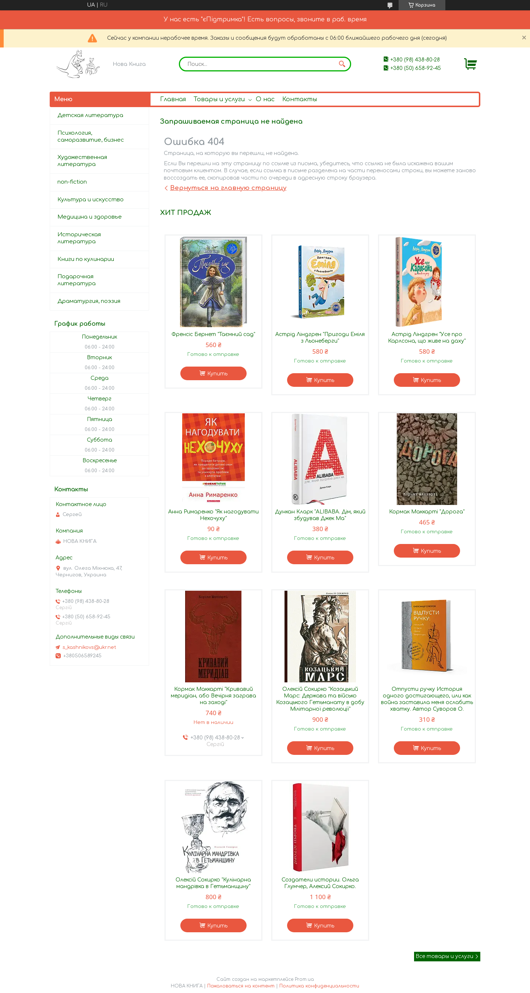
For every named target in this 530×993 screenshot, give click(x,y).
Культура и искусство (90, 200)
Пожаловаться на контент (241, 986)
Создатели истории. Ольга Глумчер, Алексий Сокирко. (320, 883)
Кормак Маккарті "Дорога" (426, 512)
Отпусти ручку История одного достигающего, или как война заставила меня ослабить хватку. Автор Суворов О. (427, 699)
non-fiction (72, 182)
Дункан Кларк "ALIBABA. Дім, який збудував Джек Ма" (320, 515)
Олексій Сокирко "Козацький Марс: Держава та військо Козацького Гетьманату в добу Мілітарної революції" (320, 699)
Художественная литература (82, 160)
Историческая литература (79, 238)
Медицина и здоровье (89, 217)
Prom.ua (304, 979)
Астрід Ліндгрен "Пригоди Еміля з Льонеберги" (320, 338)
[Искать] (342, 64)
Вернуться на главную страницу (228, 187)
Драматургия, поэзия (88, 301)
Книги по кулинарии (85, 259)
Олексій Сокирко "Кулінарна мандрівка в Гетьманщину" (213, 883)
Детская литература (90, 115)
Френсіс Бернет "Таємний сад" (213, 334)
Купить (217, 374)
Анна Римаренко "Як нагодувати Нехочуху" (213, 515)
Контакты (299, 99)
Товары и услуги (219, 99)
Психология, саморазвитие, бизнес (90, 136)
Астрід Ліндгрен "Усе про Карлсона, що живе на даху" (427, 338)
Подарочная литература (76, 280)
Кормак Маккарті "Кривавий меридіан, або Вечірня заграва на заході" (213, 695)
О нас (265, 99)
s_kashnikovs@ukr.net (89, 647)
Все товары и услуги (444, 956)
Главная (173, 99)
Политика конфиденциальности (319, 986)
